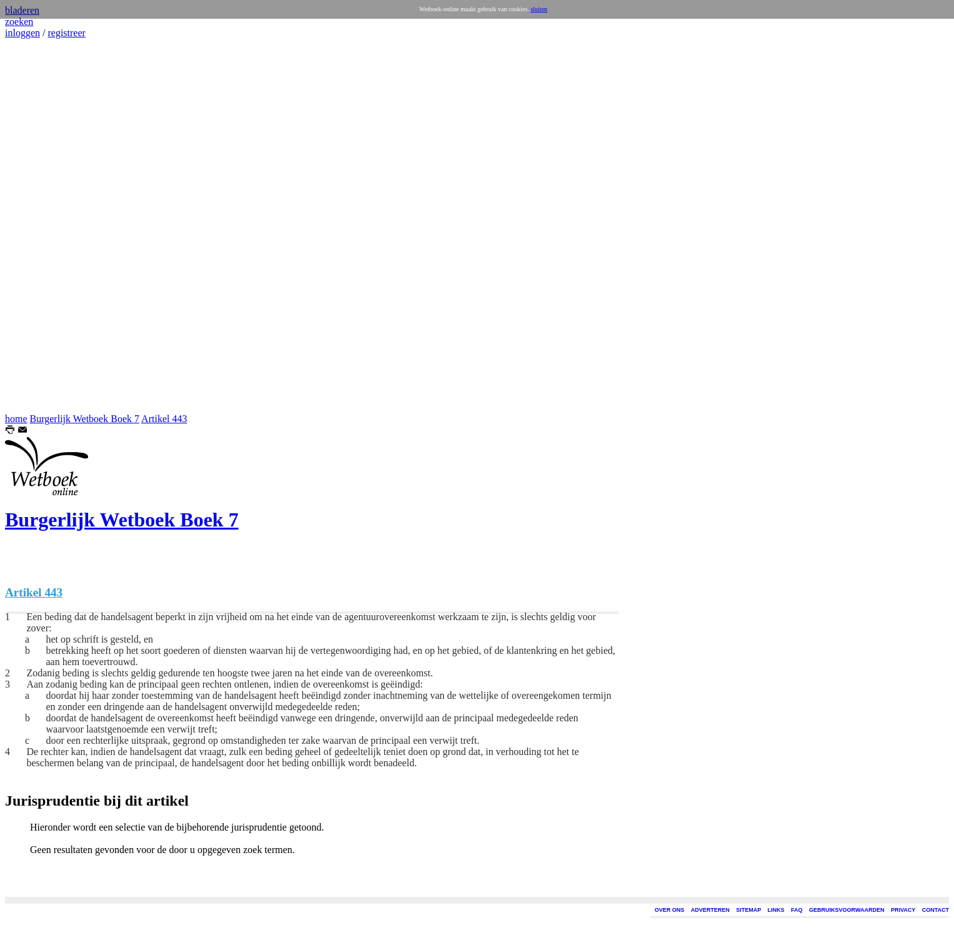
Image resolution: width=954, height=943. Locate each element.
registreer (66, 32)
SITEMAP (748, 910)
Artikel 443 (164, 418)
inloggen (22, 32)
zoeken (19, 21)
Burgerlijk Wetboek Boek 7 (84, 418)
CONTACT (935, 910)
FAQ (797, 910)
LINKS (776, 910)
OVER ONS (670, 910)
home (16, 418)
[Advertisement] (42, 226)
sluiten (538, 9)
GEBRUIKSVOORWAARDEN (846, 910)
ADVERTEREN (710, 910)
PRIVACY (903, 910)
